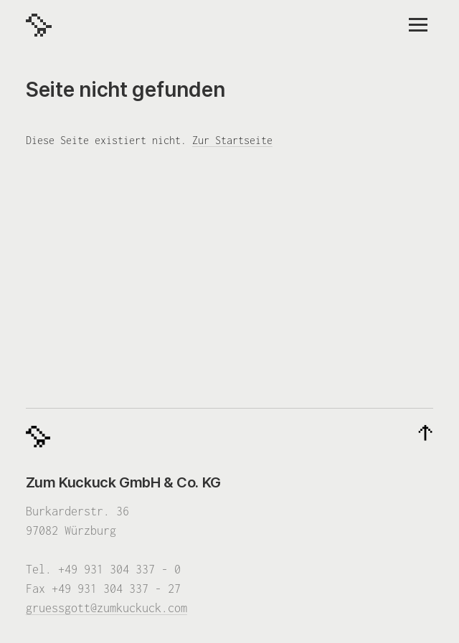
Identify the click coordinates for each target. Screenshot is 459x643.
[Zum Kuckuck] (39, 25)
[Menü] (418, 25)
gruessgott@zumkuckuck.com (106, 607)
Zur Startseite (232, 140)
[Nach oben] (425, 434)
